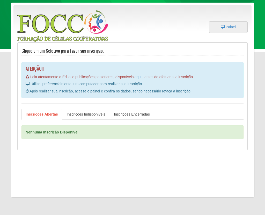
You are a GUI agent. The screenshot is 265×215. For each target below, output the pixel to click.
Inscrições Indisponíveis (86, 114)
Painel (228, 27)
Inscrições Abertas (42, 114)
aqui (138, 77)
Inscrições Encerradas (132, 114)
